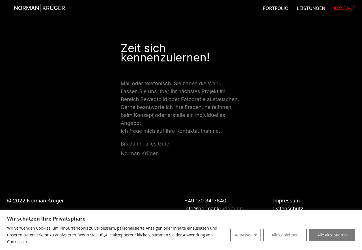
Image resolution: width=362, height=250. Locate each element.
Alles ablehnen (285, 235)
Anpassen (244, 235)
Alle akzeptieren (332, 235)
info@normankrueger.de (213, 208)
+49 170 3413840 (205, 201)
